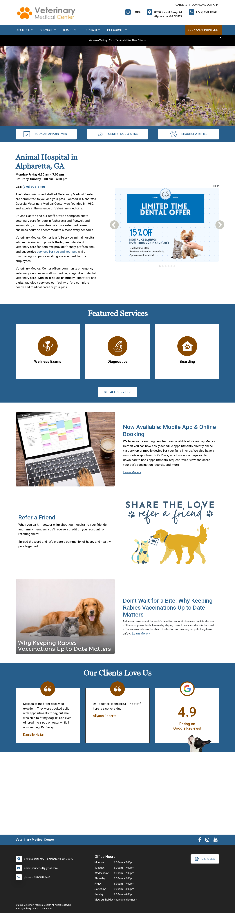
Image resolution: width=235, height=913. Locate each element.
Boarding (70, 30)
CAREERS (181, 4)
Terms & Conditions (41, 908)
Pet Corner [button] (117, 30)
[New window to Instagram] (207, 840)
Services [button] (48, 30)
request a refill (188, 134)
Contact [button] (92, 30)
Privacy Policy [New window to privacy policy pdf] (23, 908)
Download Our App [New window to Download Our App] (205, 4)
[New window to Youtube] (215, 840)
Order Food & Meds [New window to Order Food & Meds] (117, 134)
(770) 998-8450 (33, 187)
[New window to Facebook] (199, 840)
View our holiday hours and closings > (116, 899)
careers (205, 859)
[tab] (160, 266)
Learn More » (132, 472)
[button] (215, 185)
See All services (117, 392)
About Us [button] (24, 30)
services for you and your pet (57, 251)
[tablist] (167, 266)
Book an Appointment (204, 30)
